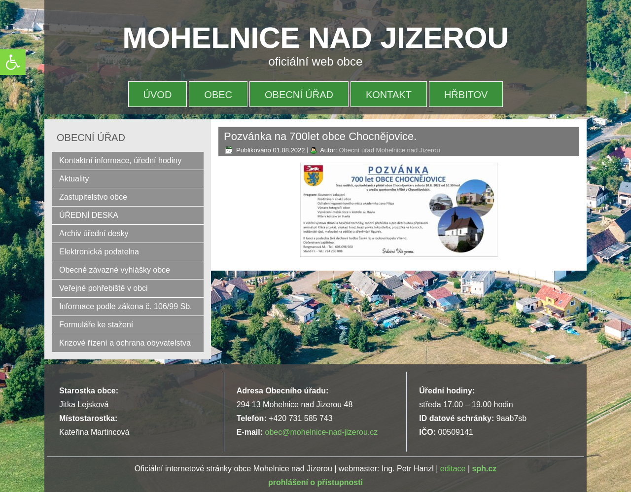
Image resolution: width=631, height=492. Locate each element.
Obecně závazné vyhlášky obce (114, 270)
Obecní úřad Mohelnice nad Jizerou (389, 150)
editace (453, 468)
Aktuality (74, 179)
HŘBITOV (466, 94)
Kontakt (389, 94)
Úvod (157, 94)
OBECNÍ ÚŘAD (299, 94)
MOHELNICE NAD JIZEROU (316, 37)
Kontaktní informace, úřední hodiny (120, 160)
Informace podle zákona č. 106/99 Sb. (125, 306)
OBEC (218, 94)
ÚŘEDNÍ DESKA (88, 215)
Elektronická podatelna (99, 251)
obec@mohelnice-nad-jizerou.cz (321, 432)
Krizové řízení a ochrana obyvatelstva (125, 343)
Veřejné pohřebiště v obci (103, 288)
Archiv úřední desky (94, 233)
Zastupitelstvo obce (93, 197)
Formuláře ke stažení (96, 324)
